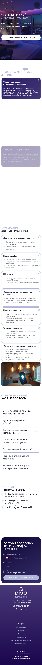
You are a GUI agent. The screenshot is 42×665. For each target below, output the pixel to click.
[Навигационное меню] (37, 5)
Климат (21, 630)
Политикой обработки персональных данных (20, 572)
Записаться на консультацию (21, 577)
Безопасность (21, 643)
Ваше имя (7, 563)
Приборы (21, 634)
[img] (21, 591)
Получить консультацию (21, 37)
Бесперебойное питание (21, 640)
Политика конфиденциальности (21, 652)
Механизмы (21, 637)
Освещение (21, 627)
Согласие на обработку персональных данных (21, 657)
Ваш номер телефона (11, 554)
